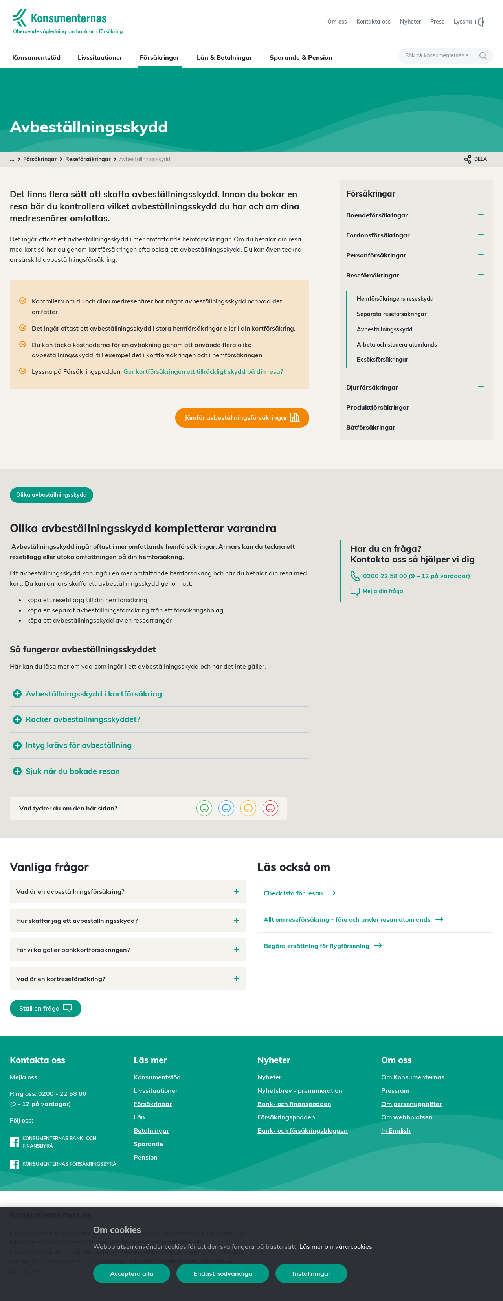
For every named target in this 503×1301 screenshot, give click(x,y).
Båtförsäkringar (370, 427)
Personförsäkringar (376, 255)
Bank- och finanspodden (294, 1104)
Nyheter (269, 1077)
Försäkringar (160, 57)
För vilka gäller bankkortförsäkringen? (127, 950)
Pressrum (395, 1090)
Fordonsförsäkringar (378, 235)
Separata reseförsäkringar (391, 314)
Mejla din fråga (377, 592)
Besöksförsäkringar (382, 359)
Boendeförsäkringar (377, 215)
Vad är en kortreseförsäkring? (127, 979)
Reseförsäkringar (87, 159)
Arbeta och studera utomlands (397, 344)
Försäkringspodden (286, 1117)
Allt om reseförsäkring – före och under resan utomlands (353, 919)
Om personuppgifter (411, 1104)
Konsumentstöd (36, 57)
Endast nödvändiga (222, 1273)
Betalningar (151, 1130)
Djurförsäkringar (372, 387)
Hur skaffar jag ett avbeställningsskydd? (127, 920)
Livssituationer (100, 57)
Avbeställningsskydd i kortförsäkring (87, 693)
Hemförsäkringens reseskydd (395, 298)
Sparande (148, 1144)
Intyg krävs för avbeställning (72, 745)
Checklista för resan (300, 893)
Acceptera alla (131, 1273)
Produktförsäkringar (377, 407)
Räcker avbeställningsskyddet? (76, 719)
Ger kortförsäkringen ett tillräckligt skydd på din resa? (203, 371)
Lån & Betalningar (224, 57)
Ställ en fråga (45, 1008)
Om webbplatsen (407, 1117)
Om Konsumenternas (412, 1077)
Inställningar (311, 1273)
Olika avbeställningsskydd (51, 494)
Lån (139, 1117)
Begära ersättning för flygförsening (323, 946)
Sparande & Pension (301, 57)
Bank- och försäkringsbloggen (302, 1130)
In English (396, 1130)
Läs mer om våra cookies (335, 1246)
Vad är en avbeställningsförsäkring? (127, 891)
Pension (146, 1157)
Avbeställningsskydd (385, 329)
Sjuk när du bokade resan (66, 771)
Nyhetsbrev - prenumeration (299, 1090)
